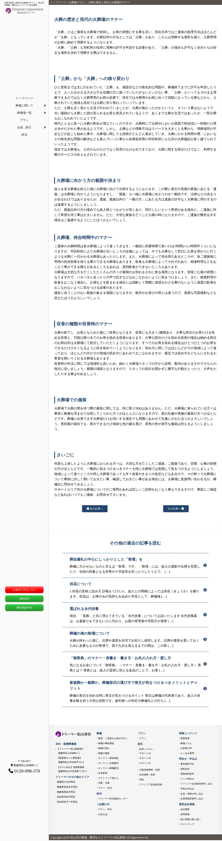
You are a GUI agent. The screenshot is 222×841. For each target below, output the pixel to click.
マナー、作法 (105, 789)
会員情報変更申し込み (191, 799)
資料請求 (24, 598)
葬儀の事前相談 (106, 744)
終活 (24, 134)
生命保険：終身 (147, 775)
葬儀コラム (186, 744)
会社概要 (185, 810)
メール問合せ (187, 779)
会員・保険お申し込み (191, 794)
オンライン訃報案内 (108, 764)
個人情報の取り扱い (190, 820)
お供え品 (102, 815)
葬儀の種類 (104, 754)
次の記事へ (176, 509)
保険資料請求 (187, 774)
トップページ (24, 98)
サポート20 (145, 754)
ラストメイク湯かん (108, 779)
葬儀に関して (24, 105)
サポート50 (145, 764)
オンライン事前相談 (108, 759)
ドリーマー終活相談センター (113, 799)
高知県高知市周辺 (66, 797)
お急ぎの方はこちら (24, 589)
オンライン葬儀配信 (108, 769)
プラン (24, 120)
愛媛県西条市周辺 (66, 792)
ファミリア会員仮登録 (150, 785)
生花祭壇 (102, 774)
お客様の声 (186, 749)
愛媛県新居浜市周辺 (67, 788)
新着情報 (185, 739)
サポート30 (145, 759)
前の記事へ (95, 509)
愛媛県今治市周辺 (66, 783)
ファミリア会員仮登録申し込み (196, 784)
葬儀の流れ (104, 749)
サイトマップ (187, 825)
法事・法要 (104, 784)
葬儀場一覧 (24, 112)
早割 (141, 780)
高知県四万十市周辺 (67, 802)
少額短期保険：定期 (149, 770)
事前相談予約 (24, 607)
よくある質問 (187, 754)
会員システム (146, 750)
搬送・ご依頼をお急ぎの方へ (113, 739)
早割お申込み (187, 789)
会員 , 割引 (24, 127)
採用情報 (185, 815)
